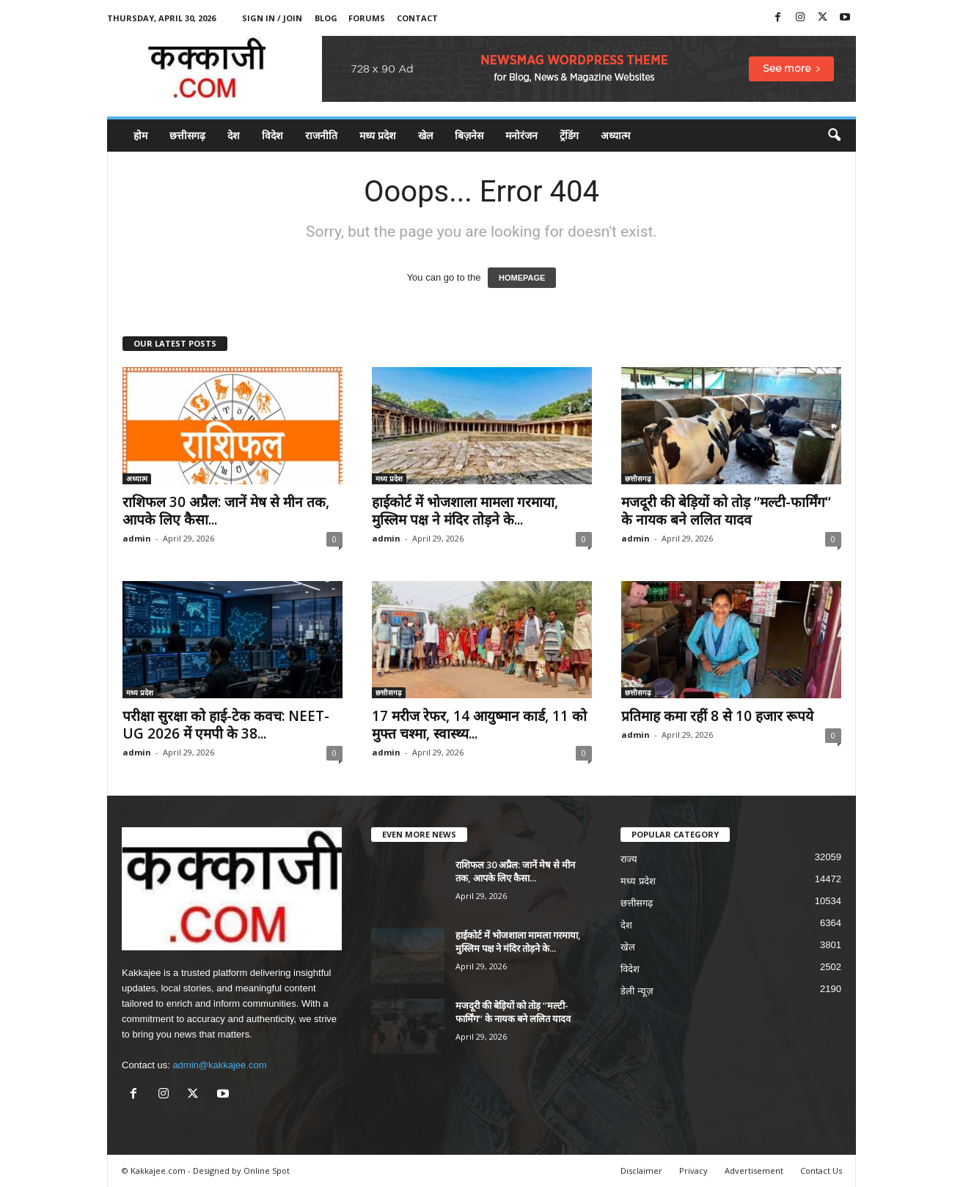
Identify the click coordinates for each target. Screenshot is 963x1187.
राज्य (628, 859)
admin (136, 538)
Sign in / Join (272, 17)
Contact (417, 17)
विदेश (272, 135)
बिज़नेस (469, 135)
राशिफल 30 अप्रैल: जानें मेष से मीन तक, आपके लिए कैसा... (225, 510)
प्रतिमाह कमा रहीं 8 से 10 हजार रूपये (717, 715)
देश (233, 135)
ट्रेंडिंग (569, 135)
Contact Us (821, 1170)
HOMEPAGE (522, 277)
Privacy (693, 1170)
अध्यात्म (615, 135)
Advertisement (754, 1170)
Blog (326, 17)
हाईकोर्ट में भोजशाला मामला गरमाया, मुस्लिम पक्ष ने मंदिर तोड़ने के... (465, 510)
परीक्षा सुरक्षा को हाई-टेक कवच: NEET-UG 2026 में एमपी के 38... (225, 724)
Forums (366, 17)
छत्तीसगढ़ (187, 135)
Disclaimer (641, 1170)
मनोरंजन (521, 135)
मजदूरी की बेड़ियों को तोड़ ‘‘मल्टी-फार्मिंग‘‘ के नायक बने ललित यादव (726, 510)
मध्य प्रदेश (377, 135)
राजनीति (321, 135)
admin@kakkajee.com (219, 1065)
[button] (834, 135)
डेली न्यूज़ (636, 991)
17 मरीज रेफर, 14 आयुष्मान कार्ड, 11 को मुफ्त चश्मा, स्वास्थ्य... (479, 724)
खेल (425, 135)
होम (140, 135)
